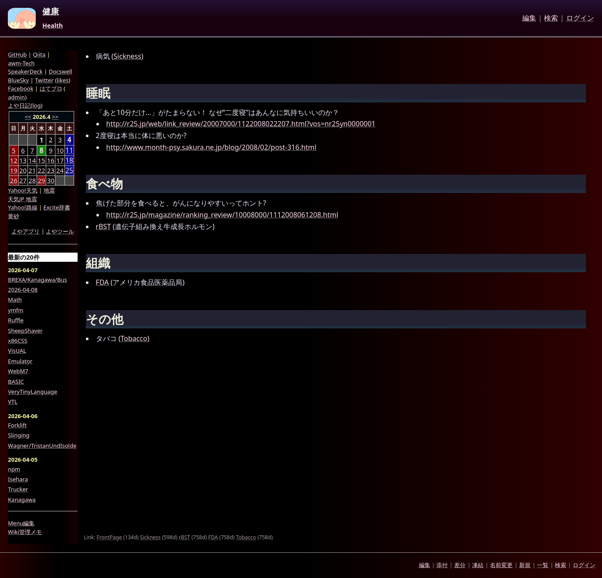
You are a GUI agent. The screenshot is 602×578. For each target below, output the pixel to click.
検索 (551, 18)
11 (69, 150)
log (36, 105)
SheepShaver (25, 331)
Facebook (20, 88)
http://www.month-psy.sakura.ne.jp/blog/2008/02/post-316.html (211, 147)
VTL (12, 402)
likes (62, 80)
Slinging (18, 435)
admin (16, 97)
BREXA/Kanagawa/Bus (37, 280)
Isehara (18, 479)
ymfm (15, 310)
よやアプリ (25, 231)
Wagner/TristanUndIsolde (42, 446)
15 (41, 160)
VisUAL (17, 351)
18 (69, 160)
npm (14, 469)
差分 (460, 565)
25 (69, 170)
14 (32, 160)
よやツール (60, 231)
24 (60, 170)
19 (13, 170)
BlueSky (18, 80)
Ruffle (16, 320)
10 (60, 150)
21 (32, 170)
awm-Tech (21, 63)
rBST (103, 226)
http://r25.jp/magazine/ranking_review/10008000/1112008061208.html (222, 215)
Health (52, 26)
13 (23, 160)
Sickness (127, 56)
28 (32, 180)
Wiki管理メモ (25, 532)
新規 (525, 565)
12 (13, 160)
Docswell (60, 71)
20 (23, 170)
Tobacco (134, 338)
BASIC (16, 382)
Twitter (44, 80)
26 (13, 180)
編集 (529, 18)
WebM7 (18, 371)
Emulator (20, 361)
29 (41, 180)
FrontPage (109, 537)
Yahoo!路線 (22, 207)
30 (50, 180)
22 (41, 170)
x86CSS (17, 341)
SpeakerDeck (25, 71)
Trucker (18, 489)
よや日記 (19, 105)
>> (55, 117)
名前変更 (501, 565)
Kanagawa (21, 500)
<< (28, 117)
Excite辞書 (57, 207)
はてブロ (51, 88)
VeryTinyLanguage (32, 392)
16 (50, 160)
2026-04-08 (22, 290)
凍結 (477, 565)
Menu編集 (21, 523)
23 (50, 170)
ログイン (580, 18)
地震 (49, 190)
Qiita (39, 54)
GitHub (17, 54)
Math (15, 300)
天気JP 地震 (22, 199)
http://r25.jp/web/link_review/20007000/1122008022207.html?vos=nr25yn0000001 (241, 123)
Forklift (17, 425)
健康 (50, 12)
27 (23, 180)
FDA (102, 282)
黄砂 (13, 216)
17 (60, 160)
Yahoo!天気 (22, 190)
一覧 (542, 565)
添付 (442, 565)
